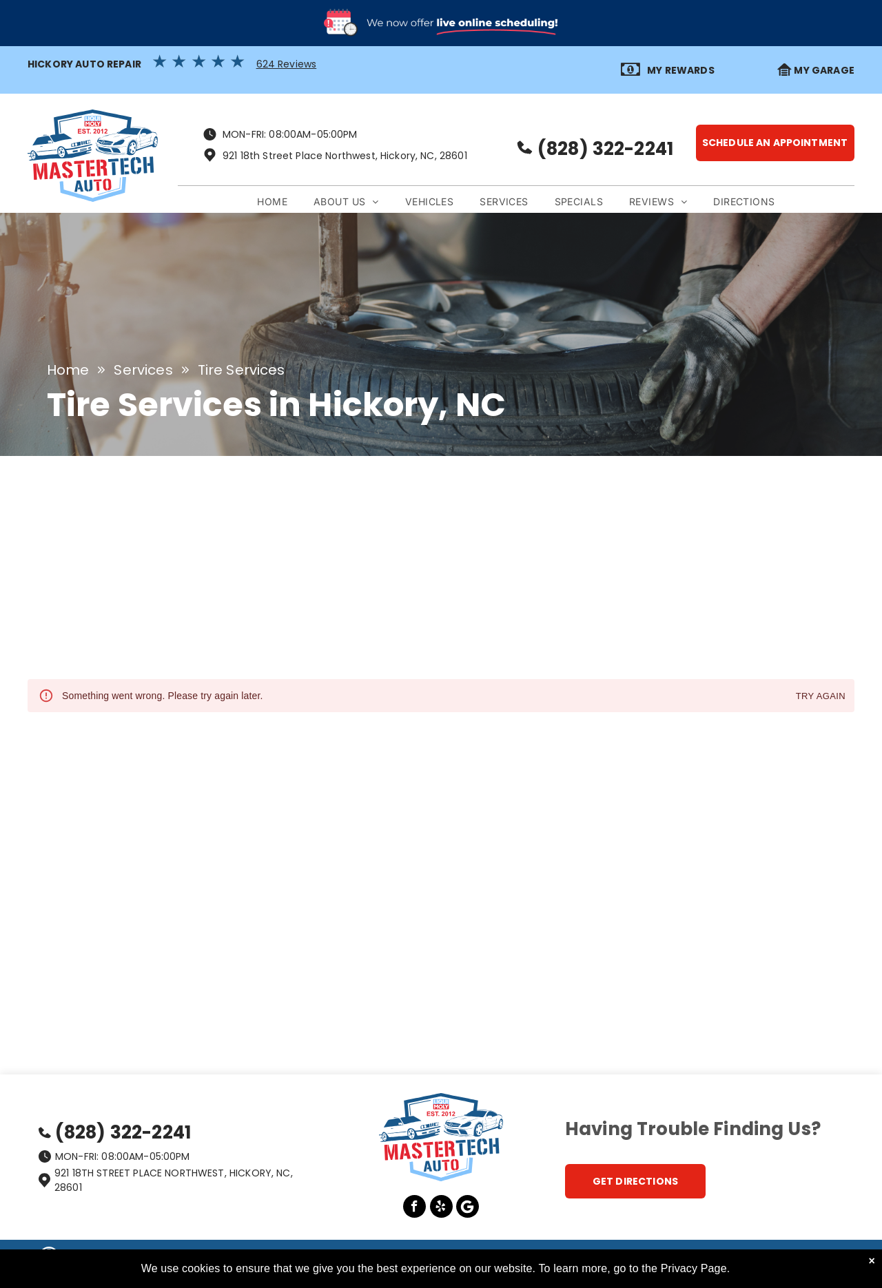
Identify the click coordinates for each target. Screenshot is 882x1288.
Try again (820, 696)
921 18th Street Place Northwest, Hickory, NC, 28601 (345, 156)
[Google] (467, 1208)
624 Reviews (286, 64)
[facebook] (414, 1208)
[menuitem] (272, 202)
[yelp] (441, 1208)
